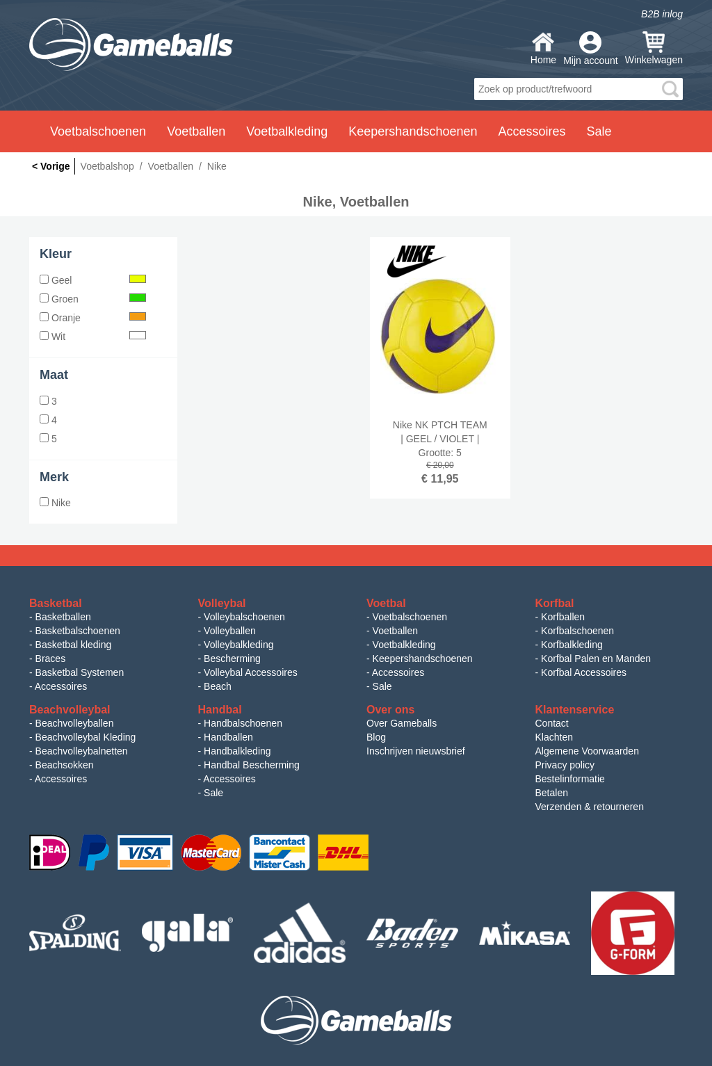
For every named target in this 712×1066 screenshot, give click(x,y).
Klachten (554, 737)
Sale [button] (599, 131)
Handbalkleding (237, 751)
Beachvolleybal (70, 710)
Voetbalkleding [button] (286, 131)
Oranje (93, 317)
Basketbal (55, 603)
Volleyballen (230, 630)
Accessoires (61, 686)
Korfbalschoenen (577, 630)
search (670, 89)
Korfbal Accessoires (583, 672)
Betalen (551, 792)
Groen (93, 299)
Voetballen (395, 630)
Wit (93, 336)
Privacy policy (565, 764)
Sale (382, 686)
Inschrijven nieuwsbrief (415, 751)
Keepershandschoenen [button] (412, 131)
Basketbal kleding (73, 644)
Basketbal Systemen (79, 672)
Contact (552, 723)
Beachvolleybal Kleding (85, 737)
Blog (376, 737)
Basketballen (63, 616)
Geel (93, 280)
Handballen (228, 737)
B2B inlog (662, 13)
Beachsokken (64, 764)
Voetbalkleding (404, 644)
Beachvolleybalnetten (81, 751)
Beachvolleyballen (74, 723)
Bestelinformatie (570, 778)
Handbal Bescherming (252, 764)
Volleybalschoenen (244, 616)
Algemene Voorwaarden (587, 751)
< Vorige (51, 166)
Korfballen (563, 616)
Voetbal (386, 603)
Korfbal (554, 603)
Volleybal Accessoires (251, 672)
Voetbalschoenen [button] (98, 131)
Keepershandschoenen (423, 658)
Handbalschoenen (243, 723)
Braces (50, 658)
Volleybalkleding (238, 644)
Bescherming (232, 658)
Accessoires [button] (531, 131)
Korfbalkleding (572, 644)
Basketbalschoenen (77, 630)
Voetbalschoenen (410, 616)
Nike (55, 502)
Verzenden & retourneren (589, 806)
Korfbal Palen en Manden (596, 658)
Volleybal (222, 603)
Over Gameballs (401, 723)
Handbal (220, 710)
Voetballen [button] (196, 131)
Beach (218, 686)
